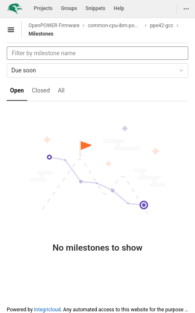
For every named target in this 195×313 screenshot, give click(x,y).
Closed (41, 90)
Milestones (41, 34)
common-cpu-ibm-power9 (115, 25)
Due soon (98, 70)
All (61, 90)
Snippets (95, 8)
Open (17, 90)
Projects (43, 8)
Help (119, 8)
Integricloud (47, 310)
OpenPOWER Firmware (54, 25)
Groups (69, 8)
